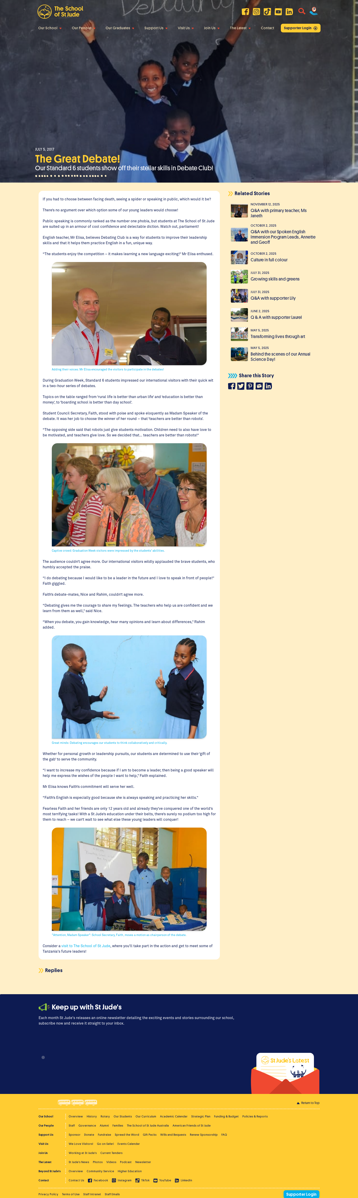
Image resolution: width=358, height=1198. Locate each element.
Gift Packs (150, 1134)
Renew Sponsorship (204, 1134)
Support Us (156, 28)
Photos (98, 1162)
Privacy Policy (48, 1194)
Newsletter (143, 1162)
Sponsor (75, 1134)
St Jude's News (79, 1162)
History (92, 1116)
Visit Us (186, 28)
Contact (267, 28)
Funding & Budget (226, 1116)
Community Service (100, 1171)
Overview (76, 1116)
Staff (72, 1125)
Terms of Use (71, 1194)
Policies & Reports (255, 1116)
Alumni (104, 1125)
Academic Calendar (174, 1116)
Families (118, 1125)
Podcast (126, 1162)
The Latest (240, 28)
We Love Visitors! (81, 1143)
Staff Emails (112, 1194)
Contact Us (76, 1180)
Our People (83, 28)
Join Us (212, 28)
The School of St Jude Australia (148, 1125)
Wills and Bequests (173, 1134)
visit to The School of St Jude (85, 946)
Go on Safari (105, 1143)
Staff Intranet (92, 1194)
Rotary (105, 1116)
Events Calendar (129, 1143)
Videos (111, 1162)
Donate (89, 1134)
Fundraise (104, 1134)
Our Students (123, 1116)
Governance (87, 1125)
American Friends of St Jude (192, 1125)
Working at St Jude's (83, 1152)
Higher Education (130, 1171)
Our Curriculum (146, 1116)
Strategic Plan (201, 1116)
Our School (50, 28)
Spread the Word (127, 1134)
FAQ (224, 1134)
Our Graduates (120, 28)
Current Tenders (111, 1152)
